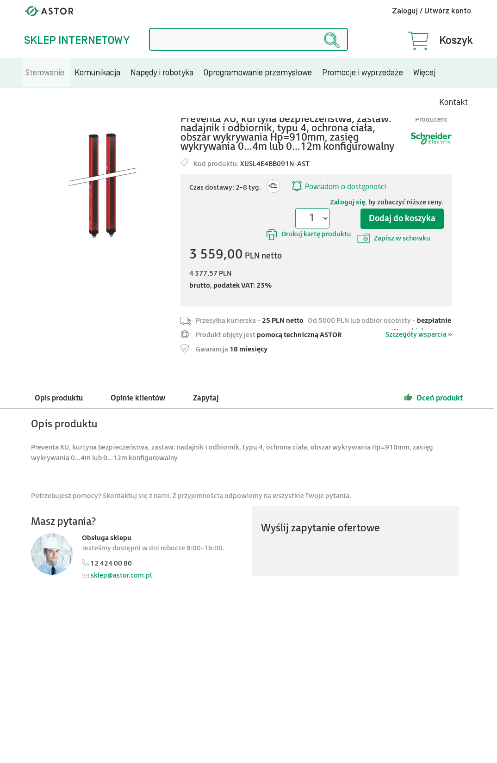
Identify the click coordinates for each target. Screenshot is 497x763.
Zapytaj (206, 398)
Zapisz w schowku (393, 238)
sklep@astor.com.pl (121, 575)
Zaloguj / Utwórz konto (431, 11)
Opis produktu (59, 398)
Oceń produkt (433, 397)
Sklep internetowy (77, 40)
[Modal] (102, 183)
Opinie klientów (138, 398)
